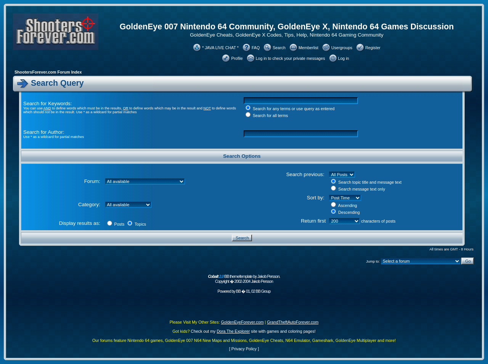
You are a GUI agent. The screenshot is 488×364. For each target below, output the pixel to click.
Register (372, 47)
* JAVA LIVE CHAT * (220, 47)
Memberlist (308, 47)
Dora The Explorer (233, 331)
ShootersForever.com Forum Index (48, 72)
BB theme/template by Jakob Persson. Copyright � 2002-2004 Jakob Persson (244, 279)
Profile (236, 58)
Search (279, 47)
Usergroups (341, 47)
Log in (343, 58)
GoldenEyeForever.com (242, 322)
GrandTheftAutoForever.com (292, 322)
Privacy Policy (244, 348)
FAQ (256, 47)
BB (238, 291)
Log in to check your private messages (290, 58)
